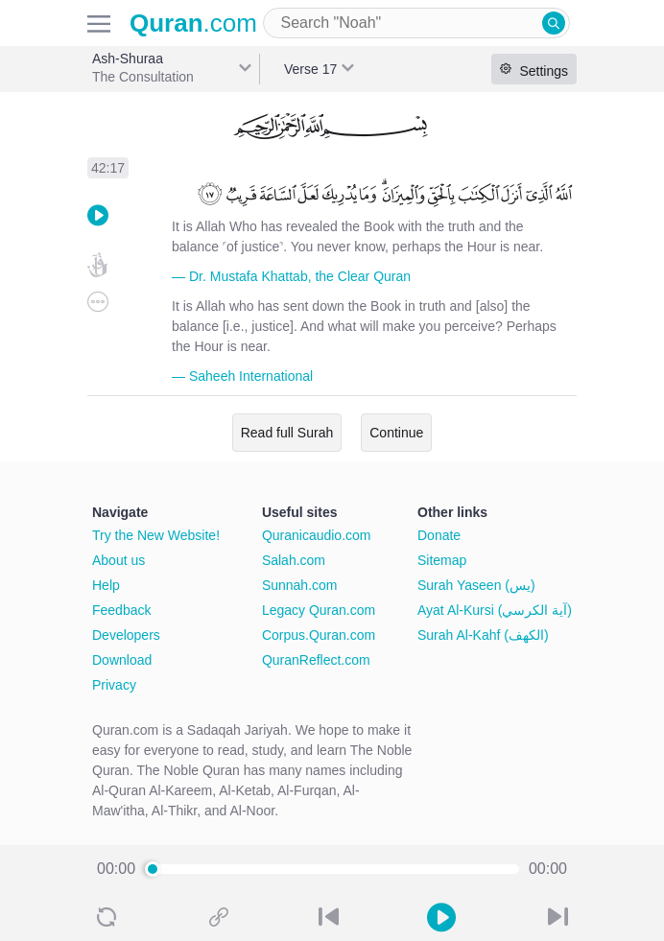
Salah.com (293, 560)
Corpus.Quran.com (318, 635)
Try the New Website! (156, 535)
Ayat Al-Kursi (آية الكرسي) (494, 610)
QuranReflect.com (316, 660)
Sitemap (441, 560)
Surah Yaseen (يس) (476, 585)
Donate (439, 535)
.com (193, 23)
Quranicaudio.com (316, 535)
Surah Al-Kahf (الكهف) (483, 635)
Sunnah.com (300, 585)
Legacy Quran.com (318, 610)
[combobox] (416, 23)
